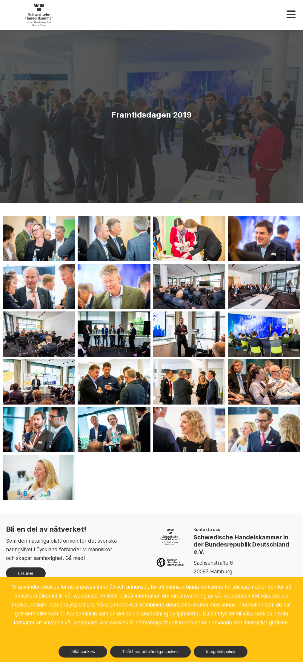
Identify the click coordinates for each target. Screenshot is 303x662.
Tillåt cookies (83, 651)
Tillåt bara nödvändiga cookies (150, 651)
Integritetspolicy (220, 651)
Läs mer (25, 573)
